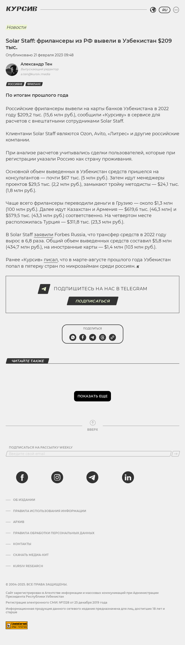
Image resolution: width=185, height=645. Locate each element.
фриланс (34, 84)
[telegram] (92, 477)
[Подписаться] (175, 453)
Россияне (15, 84)
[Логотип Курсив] (21, 8)
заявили (43, 234)
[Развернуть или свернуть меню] (176, 10)
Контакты (22, 544)
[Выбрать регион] (153, 10)
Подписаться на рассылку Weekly (41, 447)
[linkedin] (128, 477)
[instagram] (57, 477)
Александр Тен (36, 64)
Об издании (24, 500)
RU (164, 10)
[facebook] (22, 477)
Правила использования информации (49, 511)
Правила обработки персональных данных (53, 533)
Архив (18, 522)
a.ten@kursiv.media (35, 74)
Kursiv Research (28, 566)
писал (51, 259)
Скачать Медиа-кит (31, 555)
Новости (16, 27)
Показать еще (92, 396)
